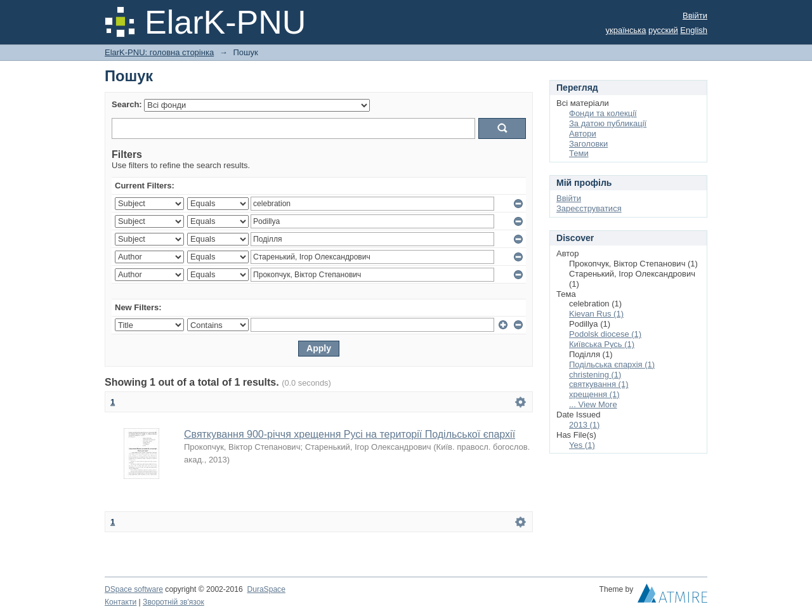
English (693, 30)
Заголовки (588, 143)
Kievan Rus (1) (596, 313)
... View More (593, 404)
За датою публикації (607, 123)
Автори (582, 133)
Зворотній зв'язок (173, 602)
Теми (579, 153)
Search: (127, 104)
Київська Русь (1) (601, 344)
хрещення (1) (594, 394)
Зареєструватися (589, 208)
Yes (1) (582, 445)
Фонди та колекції (603, 113)
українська (626, 30)
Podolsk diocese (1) (605, 334)
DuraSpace (266, 589)
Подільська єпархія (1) (612, 364)
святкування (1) (598, 384)
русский (663, 30)
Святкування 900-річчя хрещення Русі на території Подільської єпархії (349, 434)
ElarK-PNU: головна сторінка (159, 52)
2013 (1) (584, 424)
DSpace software (134, 589)
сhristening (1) (595, 374)
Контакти (120, 602)
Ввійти (695, 15)
